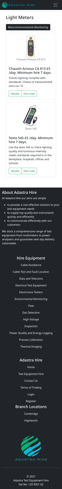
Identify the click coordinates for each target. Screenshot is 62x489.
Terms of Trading (31, 387)
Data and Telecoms (31, 278)
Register (31, 401)
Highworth (31, 420)
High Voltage (31, 319)
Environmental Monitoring (31, 299)
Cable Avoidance (31, 265)
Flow (31, 306)
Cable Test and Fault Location (31, 272)
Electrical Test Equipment (31, 285)
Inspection (31, 326)
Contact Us (31, 381)
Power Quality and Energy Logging (30, 333)
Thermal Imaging (31, 346)
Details (15, 94)
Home (31, 367)
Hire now (29, 94)
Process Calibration (31, 340)
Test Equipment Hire (30, 374)
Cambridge (31, 414)
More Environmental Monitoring (28, 27)
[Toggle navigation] (55, 5)
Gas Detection (31, 312)
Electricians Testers (31, 292)
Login (31, 394)
